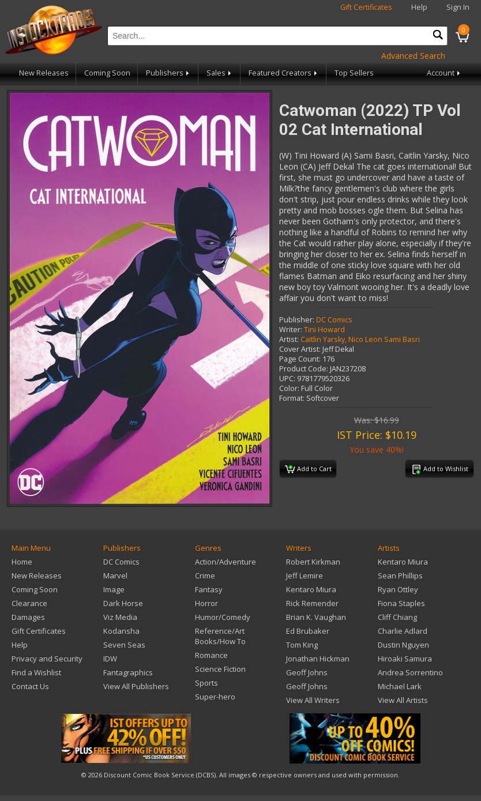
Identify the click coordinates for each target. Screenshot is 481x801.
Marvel (115, 575)
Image (114, 589)
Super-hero (215, 696)
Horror (206, 603)
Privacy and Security (47, 658)
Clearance (29, 603)
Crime (205, 575)
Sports (206, 683)
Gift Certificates (366, 7)
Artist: (289, 339)
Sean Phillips (400, 575)
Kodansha (121, 631)
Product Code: (303, 369)
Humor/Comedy (222, 617)
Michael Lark (400, 686)
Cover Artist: (300, 349)
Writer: (290, 329)
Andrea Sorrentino (410, 672)
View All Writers (313, 700)
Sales (219, 73)
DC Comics (334, 320)
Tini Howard (324, 329)
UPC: (287, 378)
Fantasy (209, 589)
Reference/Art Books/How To (220, 636)
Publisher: (296, 320)
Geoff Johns (307, 672)
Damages (28, 617)
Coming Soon (107, 73)
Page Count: (300, 359)
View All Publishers (136, 686)
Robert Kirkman (313, 561)
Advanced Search (413, 55)
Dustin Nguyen (403, 645)
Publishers (168, 73)
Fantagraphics (128, 672)
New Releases (44, 73)
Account (444, 73)
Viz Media (120, 617)
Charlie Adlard (402, 631)
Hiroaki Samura (405, 658)
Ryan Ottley (398, 589)
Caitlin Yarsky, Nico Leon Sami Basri (360, 339)
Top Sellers (354, 73)
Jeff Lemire (304, 575)
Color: (289, 388)
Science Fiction (220, 669)
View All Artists (403, 700)
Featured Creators (284, 73)
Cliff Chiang (397, 617)
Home (22, 561)
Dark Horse (123, 603)
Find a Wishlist (36, 672)
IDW (110, 658)
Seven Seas (124, 645)
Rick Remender (312, 603)
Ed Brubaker (307, 631)
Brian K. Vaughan (316, 617)
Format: (292, 398)
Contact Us (30, 686)
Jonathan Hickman (318, 658)
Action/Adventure (225, 561)
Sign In (457, 7)
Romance (211, 655)
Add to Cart (308, 469)
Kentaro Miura (311, 589)
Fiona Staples (401, 603)
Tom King (302, 645)
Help (419, 7)
